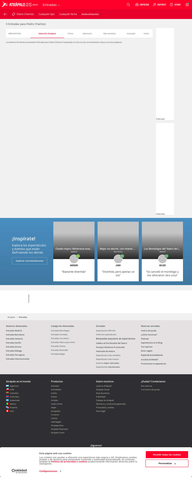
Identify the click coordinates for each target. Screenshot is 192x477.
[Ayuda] (175, 4)
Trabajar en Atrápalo (105, 400)
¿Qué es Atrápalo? (104, 386)
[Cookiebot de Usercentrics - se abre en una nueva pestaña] (19, 471)
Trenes (54, 396)
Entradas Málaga (14, 350)
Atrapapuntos (57, 425)
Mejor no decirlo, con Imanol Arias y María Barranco (129, 248)
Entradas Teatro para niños (63, 342)
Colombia (14, 393)
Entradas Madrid (14, 330)
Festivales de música (105, 351)
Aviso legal (100, 411)
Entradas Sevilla (13, 342)
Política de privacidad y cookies (69, 461)
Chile (12, 389)
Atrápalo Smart (57, 432)
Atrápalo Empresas (59, 429)
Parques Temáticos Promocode (110, 347)
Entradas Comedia (59, 334)
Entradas (55, 386)
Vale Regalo (56, 421)
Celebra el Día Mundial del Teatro (111, 343)
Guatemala (15, 400)
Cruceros (55, 414)
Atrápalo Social (102, 389)
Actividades (56, 389)
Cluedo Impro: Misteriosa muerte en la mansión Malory (87, 248)
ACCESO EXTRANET (149, 359)
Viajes (53, 407)
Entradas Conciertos (60, 338)
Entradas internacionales (17, 358)
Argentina (14, 386)
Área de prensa (102, 393)
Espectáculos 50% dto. (106, 330)
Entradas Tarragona (15, 354)
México (13, 404)
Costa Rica (14, 396)
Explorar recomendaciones (29, 260)
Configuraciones (48, 471)
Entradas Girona (13, 346)
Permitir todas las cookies (167, 454)
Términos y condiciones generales (111, 404)
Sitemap (145, 338)
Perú (12, 411)
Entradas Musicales (59, 350)
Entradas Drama (58, 346)
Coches (54, 418)
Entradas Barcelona (15, 334)
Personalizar (167, 463)
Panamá (13, 407)
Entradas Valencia (14, 338)
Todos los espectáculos (106, 334)
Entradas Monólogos (60, 330)
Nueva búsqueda (90, 14)
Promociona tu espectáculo (153, 363)
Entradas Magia (58, 354)
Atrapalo (11, 317)
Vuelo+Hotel (56, 404)
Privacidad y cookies (105, 407)
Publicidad (100, 396)
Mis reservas (146, 386)
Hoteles (54, 400)
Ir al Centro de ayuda (150, 389)
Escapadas (55, 411)
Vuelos (54, 393)
